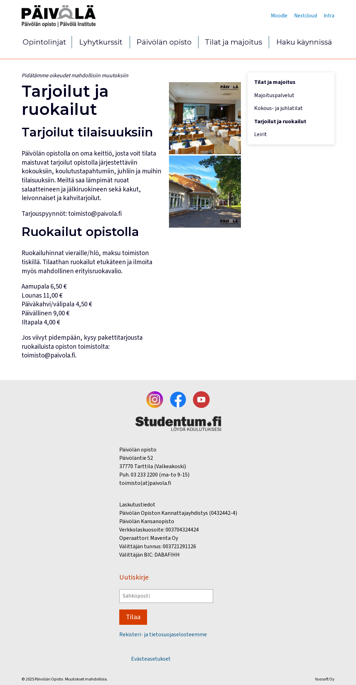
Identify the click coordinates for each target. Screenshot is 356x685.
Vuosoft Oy (324, 679)
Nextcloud (305, 15)
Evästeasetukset (151, 659)
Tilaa (133, 617)
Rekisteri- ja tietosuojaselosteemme (163, 634)
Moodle (279, 15)
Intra (329, 15)
